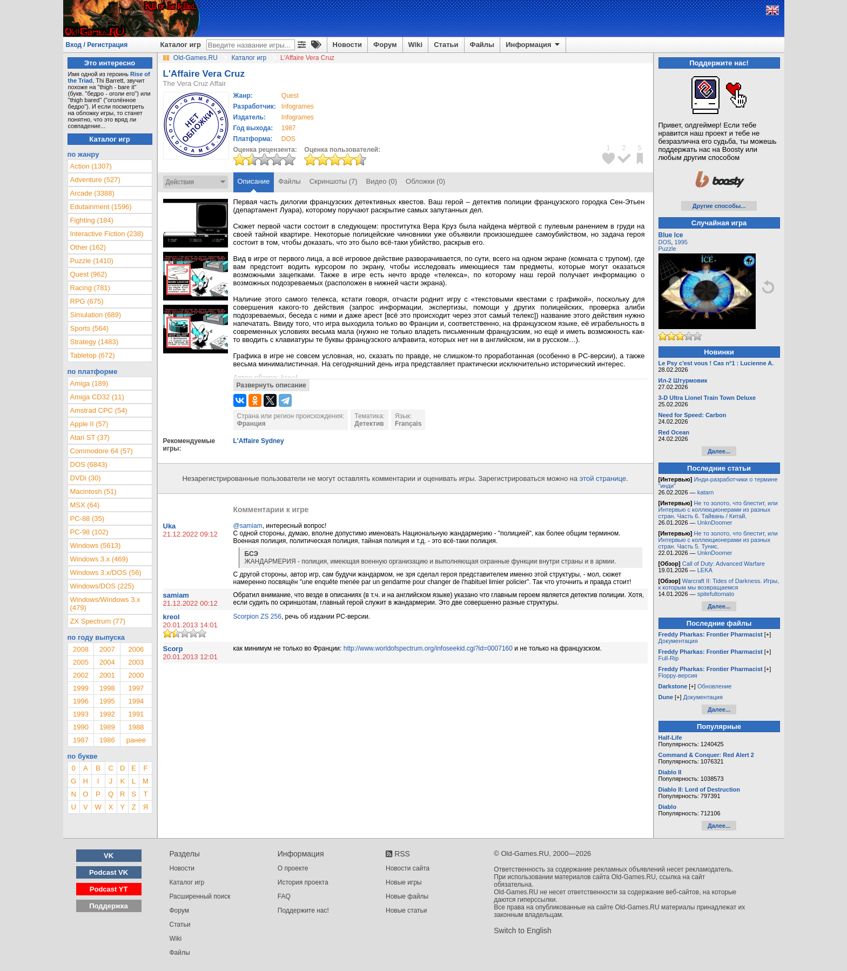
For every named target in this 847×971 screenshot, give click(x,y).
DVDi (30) (85, 478)
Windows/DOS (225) (102, 586)
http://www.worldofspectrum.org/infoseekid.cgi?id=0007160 (428, 648)
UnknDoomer (714, 522)
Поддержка (108, 906)
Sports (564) (89, 328)
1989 (107, 727)
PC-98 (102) (89, 532)
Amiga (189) (89, 383)
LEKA (704, 570)
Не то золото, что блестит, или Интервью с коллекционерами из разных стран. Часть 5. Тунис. (718, 540)
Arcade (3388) (92, 193)
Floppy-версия (677, 675)
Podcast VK (108, 872)
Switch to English (523, 930)
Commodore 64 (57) (101, 451)
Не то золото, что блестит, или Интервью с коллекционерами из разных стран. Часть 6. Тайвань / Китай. (718, 509)
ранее (136, 740)
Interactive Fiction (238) (107, 234)
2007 (107, 649)
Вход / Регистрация (97, 45)
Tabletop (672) (92, 355)
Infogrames (297, 106)
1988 (136, 727)
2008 (81, 649)
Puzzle (667, 248)
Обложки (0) (425, 181)
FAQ (284, 896)
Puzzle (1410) (91, 261)
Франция (251, 423)
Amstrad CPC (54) (98, 410)
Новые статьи (406, 910)
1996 (81, 701)
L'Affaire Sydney (258, 441)
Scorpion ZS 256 (257, 616)
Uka (169, 526)
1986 (107, 740)
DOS (664, 242)
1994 (136, 701)
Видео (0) (381, 181)
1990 (81, 727)
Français (408, 423)
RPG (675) (87, 301)
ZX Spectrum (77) (98, 621)
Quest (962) (88, 274)
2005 (81, 662)
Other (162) (88, 247)
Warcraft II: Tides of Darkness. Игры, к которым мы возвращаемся (718, 584)
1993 (81, 714)
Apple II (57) (89, 424)
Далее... (719, 451)
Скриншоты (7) (334, 181)
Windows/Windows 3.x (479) (105, 603)
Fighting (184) (91, 220)
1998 (107, 688)
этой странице (603, 478)
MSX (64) (85, 505)
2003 (136, 662)
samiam (176, 595)
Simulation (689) (96, 315)
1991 (136, 714)
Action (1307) (91, 166)
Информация (533, 45)
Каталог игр (180, 45)
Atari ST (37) (90, 437)
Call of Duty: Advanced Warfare (723, 563)
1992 (107, 714)
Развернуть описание (271, 385)
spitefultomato (715, 594)
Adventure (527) (95, 180)
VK (108, 856)
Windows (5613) (95, 545)
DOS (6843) (88, 464)
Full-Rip (668, 658)
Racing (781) (90, 288)
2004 (107, 662)
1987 (288, 128)
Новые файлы (407, 896)
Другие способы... (719, 206)
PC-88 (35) (87, 518)
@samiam (248, 526)
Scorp (173, 649)
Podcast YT (109, 889)
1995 (107, 701)
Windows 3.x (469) (99, 559)
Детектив (369, 423)
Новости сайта (407, 868)
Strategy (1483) (94, 342)
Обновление (714, 686)
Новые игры (404, 882)
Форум (384, 45)
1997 (136, 688)
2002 (81, 675)
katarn (705, 492)
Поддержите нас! (303, 910)
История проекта (303, 882)
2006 (136, 649)
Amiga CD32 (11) (97, 397)
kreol (171, 617)
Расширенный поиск (200, 896)
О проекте (293, 868)
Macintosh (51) (93, 491)
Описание (254, 181)
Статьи (446, 45)
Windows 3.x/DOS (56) (106, 572)
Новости (347, 45)
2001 (107, 675)
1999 (81, 688)
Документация (678, 641)
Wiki (415, 45)
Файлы (482, 45)
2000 (136, 675)
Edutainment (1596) (101, 207)
